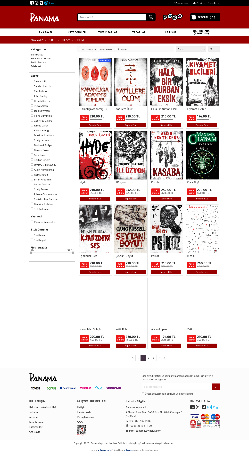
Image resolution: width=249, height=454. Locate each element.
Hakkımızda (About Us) (201, 32)
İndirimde (122, 49)
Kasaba (155, 182)
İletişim (170, 32)
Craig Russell (41, 189)
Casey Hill (40, 81)
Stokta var (40, 235)
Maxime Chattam (44, 135)
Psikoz (155, 255)
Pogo (49, 3)
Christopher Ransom (46, 199)
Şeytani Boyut (124, 255)
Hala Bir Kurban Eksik (164, 108)
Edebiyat (36, 66)
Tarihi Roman (38, 62)
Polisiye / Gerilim (72, 39)
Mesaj (191, 255)
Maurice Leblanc (44, 203)
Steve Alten (41, 105)
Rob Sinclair (41, 174)
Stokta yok (40, 239)
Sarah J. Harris (42, 86)
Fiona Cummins (43, 115)
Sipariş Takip (181, 3)
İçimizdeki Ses (88, 255)
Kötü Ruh (121, 329)
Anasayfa (37, 39)
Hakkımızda (84, 412)
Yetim (190, 329)
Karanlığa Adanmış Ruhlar (96, 108)
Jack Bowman (42, 110)
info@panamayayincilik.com (145, 430)
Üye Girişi (213, 3)
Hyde (83, 182)
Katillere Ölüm (124, 108)
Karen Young (41, 130)
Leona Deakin (42, 184)
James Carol (41, 125)
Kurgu (52, 39)
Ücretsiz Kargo (89, 49)
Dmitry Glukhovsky (45, 164)
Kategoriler (77, 32)
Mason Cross (41, 149)
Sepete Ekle (95, 125)
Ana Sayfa (46, 32)
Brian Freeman (42, 179)
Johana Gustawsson (45, 194)
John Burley (41, 96)
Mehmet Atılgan (43, 145)
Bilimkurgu (37, 54)
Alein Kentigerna (44, 169)
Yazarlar (139, 32)
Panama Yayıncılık (44, 221)
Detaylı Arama (85, 416)
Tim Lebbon (41, 91)
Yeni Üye (199, 3)
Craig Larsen (41, 140)
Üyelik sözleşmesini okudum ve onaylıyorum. (169, 393)
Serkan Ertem (42, 159)
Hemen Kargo (106, 49)
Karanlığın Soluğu (90, 329)
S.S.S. (80, 421)
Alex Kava (39, 154)
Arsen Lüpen (159, 329)
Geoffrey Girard (43, 120)
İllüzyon (121, 182)
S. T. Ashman (41, 208)
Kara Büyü (193, 182)
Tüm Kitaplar (108, 32)
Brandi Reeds (42, 100)
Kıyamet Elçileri (196, 108)
